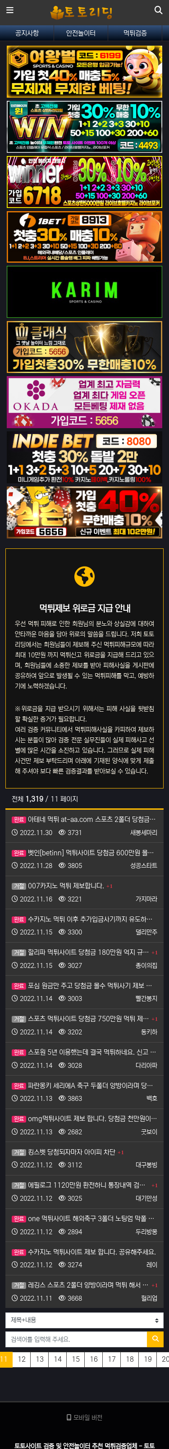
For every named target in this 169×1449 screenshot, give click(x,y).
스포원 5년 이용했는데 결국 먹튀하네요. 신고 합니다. (84, 1052)
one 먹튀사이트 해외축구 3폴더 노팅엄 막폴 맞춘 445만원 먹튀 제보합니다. (84, 1218)
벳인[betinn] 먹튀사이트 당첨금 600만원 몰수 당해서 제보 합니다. (84, 853)
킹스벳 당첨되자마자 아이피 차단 (63, 1152)
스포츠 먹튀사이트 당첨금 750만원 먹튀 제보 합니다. (80, 1019)
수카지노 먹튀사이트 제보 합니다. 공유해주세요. (84, 1252)
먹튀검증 (135, 33)
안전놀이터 (81, 33)
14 (58, 1359)
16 (94, 1359)
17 (112, 1359)
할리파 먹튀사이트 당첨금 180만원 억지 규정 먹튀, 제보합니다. (80, 952)
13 (40, 1359)
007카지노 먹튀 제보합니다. (58, 886)
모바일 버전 (84, 1417)
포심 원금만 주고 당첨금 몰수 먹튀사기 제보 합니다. (84, 986)
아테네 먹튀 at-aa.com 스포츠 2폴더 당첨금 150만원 (84, 819)
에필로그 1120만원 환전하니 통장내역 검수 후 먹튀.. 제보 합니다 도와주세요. (80, 1185)
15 (76, 1359)
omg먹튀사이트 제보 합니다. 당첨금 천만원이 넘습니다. (84, 1119)
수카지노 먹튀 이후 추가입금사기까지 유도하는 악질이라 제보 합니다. (84, 919)
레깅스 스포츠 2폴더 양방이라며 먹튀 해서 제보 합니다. (80, 1285)
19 (148, 1359)
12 (22, 1359)
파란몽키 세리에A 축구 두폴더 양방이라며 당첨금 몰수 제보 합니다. (84, 1086)
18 (130, 1359)
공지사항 (27, 33)
